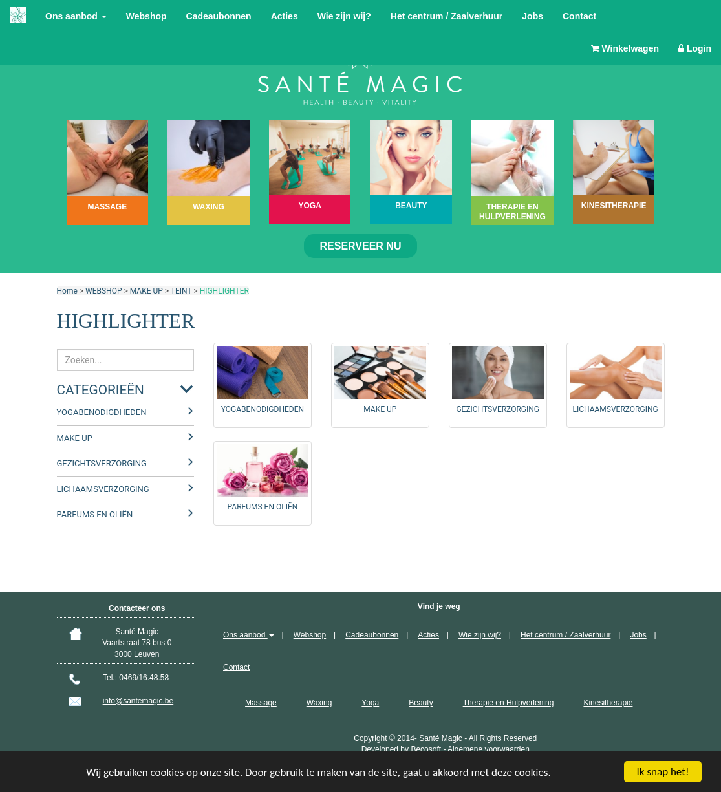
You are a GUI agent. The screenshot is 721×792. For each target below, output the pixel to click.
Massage (261, 702)
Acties (284, 16)
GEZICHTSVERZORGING (102, 463)
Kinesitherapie (607, 702)
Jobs (532, 16)
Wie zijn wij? (344, 16)
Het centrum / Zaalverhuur (447, 16)
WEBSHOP (103, 290)
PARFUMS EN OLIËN (95, 514)
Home (67, 290)
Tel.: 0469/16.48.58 (137, 677)
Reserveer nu (361, 246)
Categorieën (100, 390)
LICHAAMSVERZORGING (103, 489)
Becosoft (426, 749)
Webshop (146, 16)
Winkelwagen (625, 48)
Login (694, 48)
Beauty (421, 702)
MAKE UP (146, 290)
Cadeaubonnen (219, 16)
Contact (579, 16)
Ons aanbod (76, 16)
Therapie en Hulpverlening (508, 702)
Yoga (370, 702)
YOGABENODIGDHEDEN (102, 412)
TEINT (181, 290)
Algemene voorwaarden (488, 749)
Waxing (319, 702)
